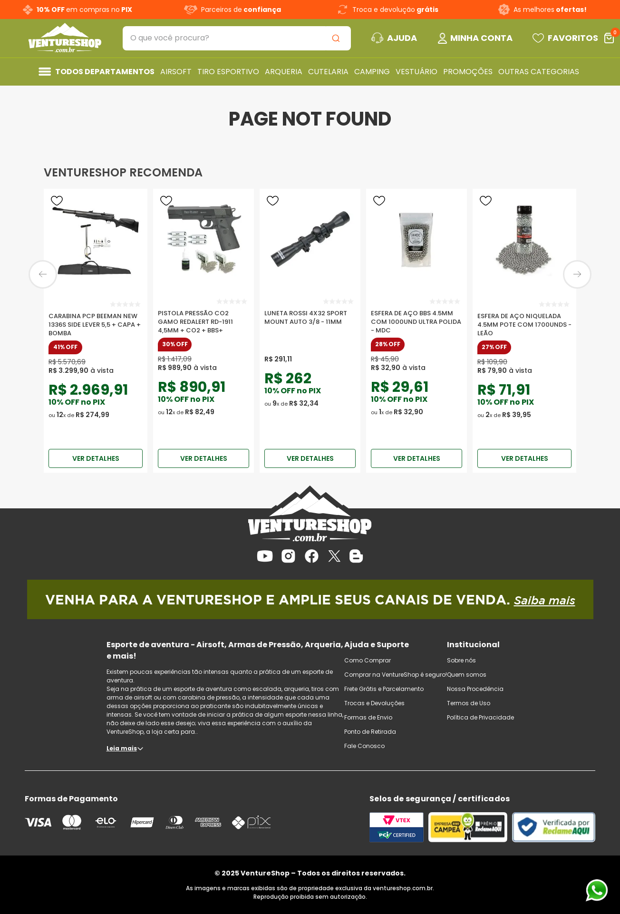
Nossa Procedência (475, 689)
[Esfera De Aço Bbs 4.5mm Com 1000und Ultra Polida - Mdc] (416, 318)
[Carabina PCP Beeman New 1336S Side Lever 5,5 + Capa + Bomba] (95, 318)
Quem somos (466, 675)
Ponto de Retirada (370, 732)
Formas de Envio (368, 717)
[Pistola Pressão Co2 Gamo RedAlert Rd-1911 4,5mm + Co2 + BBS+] (203, 318)
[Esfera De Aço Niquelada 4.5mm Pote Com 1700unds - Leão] (524, 318)
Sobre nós (461, 660)
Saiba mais (544, 600)
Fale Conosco (364, 746)
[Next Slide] (577, 274)
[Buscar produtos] (337, 38)
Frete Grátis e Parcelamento (384, 689)
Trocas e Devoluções (374, 703)
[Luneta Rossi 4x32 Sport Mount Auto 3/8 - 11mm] (310, 318)
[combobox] (237, 38)
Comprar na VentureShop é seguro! (395, 675)
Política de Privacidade (480, 717)
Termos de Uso (468, 703)
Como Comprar (367, 660)
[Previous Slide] (43, 274)
